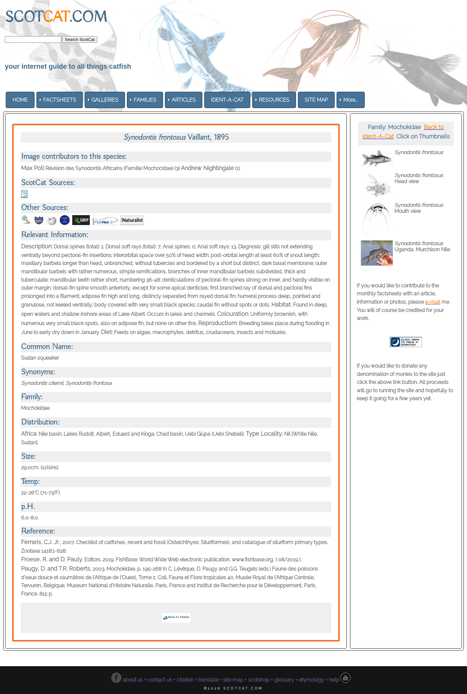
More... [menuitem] (350, 100)
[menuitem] (20, 100)
